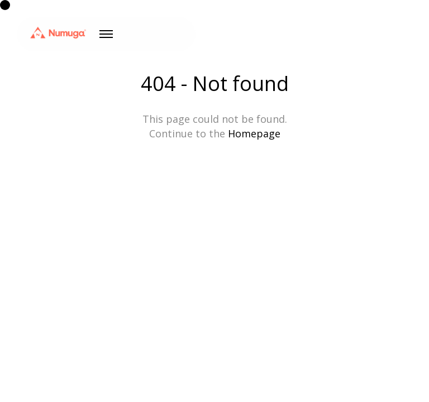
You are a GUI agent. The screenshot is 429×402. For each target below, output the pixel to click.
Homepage (254, 133)
